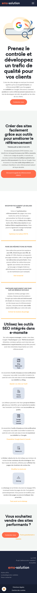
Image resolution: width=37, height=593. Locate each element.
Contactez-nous (18, 102)
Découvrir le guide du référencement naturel (18, 174)
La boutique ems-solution (9, 575)
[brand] (11, 3)
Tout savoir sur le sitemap (18, 501)
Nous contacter (6, 577)
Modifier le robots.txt (18, 469)
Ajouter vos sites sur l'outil (18, 384)
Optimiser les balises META (18, 234)
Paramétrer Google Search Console (18, 439)
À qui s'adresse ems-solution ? (26, 560)
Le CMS (33, 558)
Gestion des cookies (18, 590)
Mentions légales (18, 587)
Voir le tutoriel (18, 275)
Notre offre (5, 572)
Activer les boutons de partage (18, 312)
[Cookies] (4, 589)
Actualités (32, 563)
